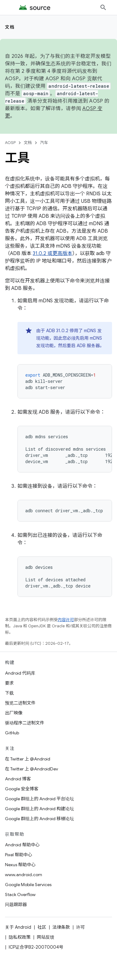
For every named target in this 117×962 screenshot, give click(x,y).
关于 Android (18, 927)
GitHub (12, 733)
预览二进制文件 (20, 703)
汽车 (44, 142)
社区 (41, 927)
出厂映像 (13, 713)
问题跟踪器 (16, 904)
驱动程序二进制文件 (24, 723)
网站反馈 (45, 937)
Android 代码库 (20, 673)
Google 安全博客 (21, 789)
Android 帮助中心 (22, 845)
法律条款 (61, 927)
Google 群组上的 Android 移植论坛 (39, 818)
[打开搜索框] (103, 7)
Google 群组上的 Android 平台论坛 (39, 799)
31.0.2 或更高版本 (52, 253)
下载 (9, 693)
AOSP (10, 142)
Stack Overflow (20, 894)
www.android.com (23, 874)
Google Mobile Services (28, 884)
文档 (10, 27)
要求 (9, 683)
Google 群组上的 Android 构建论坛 (39, 808)
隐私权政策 (20, 937)
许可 (80, 927)
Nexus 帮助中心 (20, 864)
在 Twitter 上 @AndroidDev (31, 769)
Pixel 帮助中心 (18, 854)
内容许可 (66, 619)
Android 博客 (18, 779)
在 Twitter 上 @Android (27, 759)
